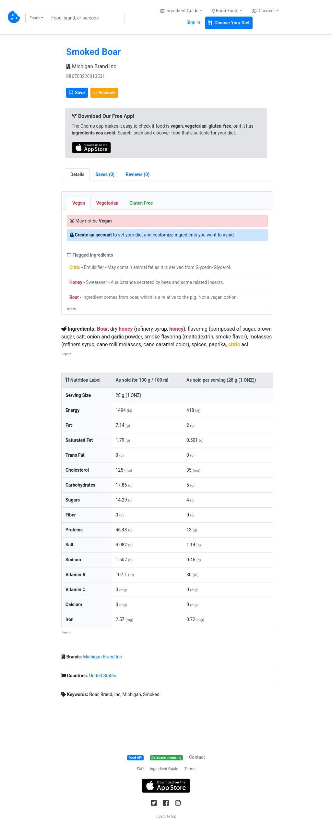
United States (102, 675)
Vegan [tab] (78, 203)
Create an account (93, 234)
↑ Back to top (166, 816)
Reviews (104, 92)
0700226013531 (85, 76)
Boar (74, 297)
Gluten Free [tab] (141, 203)
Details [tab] (77, 174)
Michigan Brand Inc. (92, 66)
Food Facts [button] (225, 10)
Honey (75, 282)
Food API (135, 758)
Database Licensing (166, 758)
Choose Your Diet (229, 22)
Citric (74, 267)
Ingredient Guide (164, 769)
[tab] (105, 174)
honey (126, 329)
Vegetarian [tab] (107, 203)
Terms (190, 769)
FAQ (140, 769)
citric (234, 344)
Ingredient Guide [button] (179, 10)
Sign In (193, 22)
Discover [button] (263, 10)
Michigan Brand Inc (102, 656)
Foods (35, 18)
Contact (197, 757)
